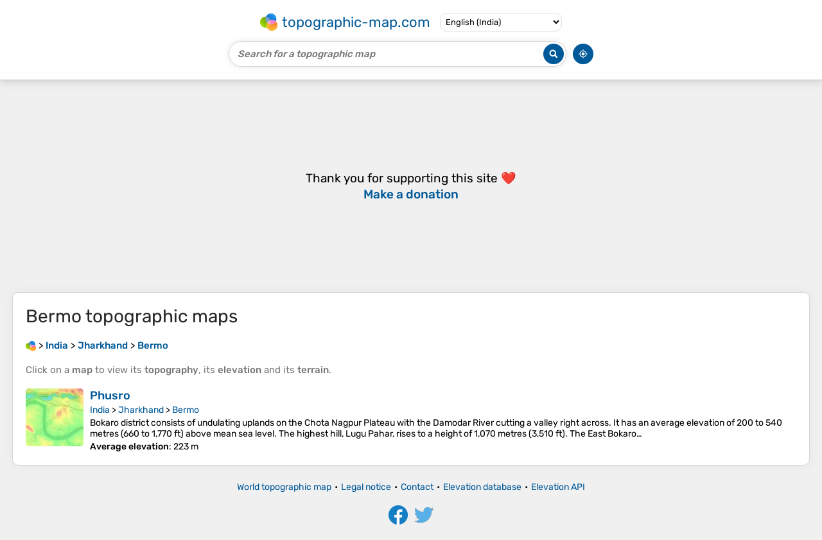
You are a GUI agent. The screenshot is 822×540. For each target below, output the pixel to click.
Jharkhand (141, 410)
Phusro (110, 395)
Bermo (185, 410)
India (100, 410)
